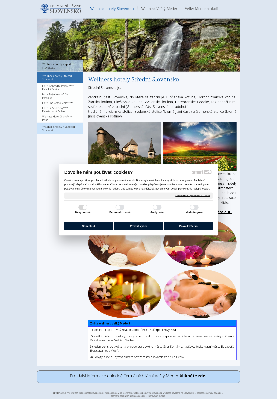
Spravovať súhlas (156, 396)
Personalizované (120, 212)
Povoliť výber (138, 225)
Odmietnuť (88, 225)
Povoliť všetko (188, 225)
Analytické (157, 212)
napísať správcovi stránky (209, 393)
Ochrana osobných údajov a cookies (192, 195)
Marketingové (194, 212)
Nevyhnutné (83, 212)
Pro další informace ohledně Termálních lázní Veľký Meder (138, 376)
